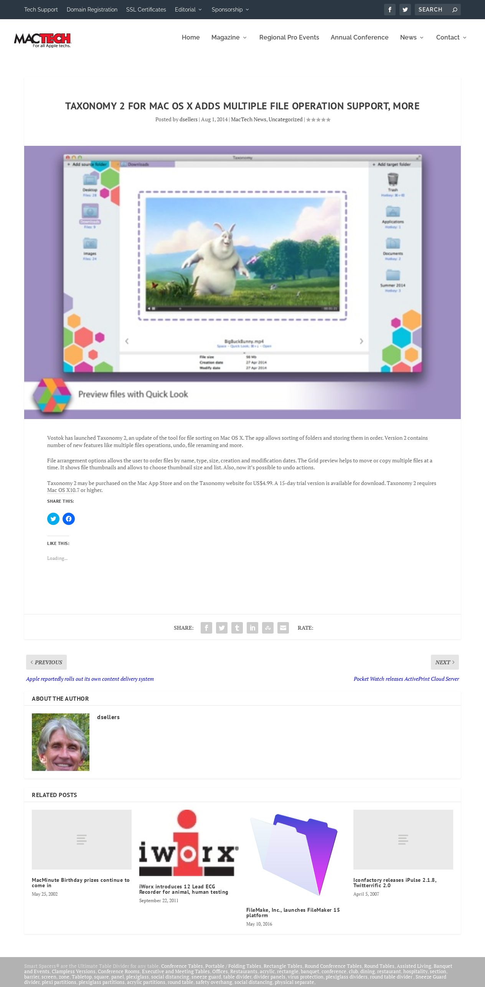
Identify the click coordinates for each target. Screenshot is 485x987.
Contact (448, 43)
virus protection (305, 982)
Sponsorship (227, 10)
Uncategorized (286, 124)
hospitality (415, 976)
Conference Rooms (119, 976)
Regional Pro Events (289, 43)
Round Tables (379, 971)
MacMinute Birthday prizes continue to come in (81, 888)
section (438, 976)
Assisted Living (414, 971)
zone (64, 982)
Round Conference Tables (333, 971)
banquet (310, 976)
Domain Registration (92, 10)
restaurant (389, 976)
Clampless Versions (74, 976)
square (101, 982)
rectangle (288, 976)
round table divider (391, 982)
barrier (31, 982)
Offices (220, 976)
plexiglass (137, 982)
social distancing (170, 982)
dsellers (189, 124)
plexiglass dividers (347, 982)
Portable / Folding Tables (233, 971)
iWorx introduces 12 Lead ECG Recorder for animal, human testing (184, 894)
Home (191, 43)
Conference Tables (182, 971)
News (408, 43)
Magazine (225, 43)
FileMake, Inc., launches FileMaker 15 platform (293, 918)
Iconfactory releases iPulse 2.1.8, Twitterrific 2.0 (394, 888)
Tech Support (41, 10)
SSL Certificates (146, 10)
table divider (237, 982)
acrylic (267, 976)
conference (334, 976)
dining (367, 976)
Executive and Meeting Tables (176, 976)
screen (48, 982)
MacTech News (248, 124)
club (353, 976)
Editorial (185, 10)
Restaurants (243, 976)
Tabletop (82, 982)
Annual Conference (360, 43)
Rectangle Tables (283, 971)
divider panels (269, 982)
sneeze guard (206, 982)
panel (117, 982)
